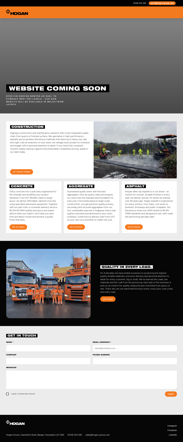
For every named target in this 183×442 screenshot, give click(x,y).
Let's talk (108, 299)
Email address (102, 342)
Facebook (172, 430)
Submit (171, 394)
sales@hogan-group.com (162, 3)
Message (11, 367)
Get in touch (18, 227)
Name (10, 342)
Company (11, 355)
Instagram (172, 425)
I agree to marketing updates (23, 394)
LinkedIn (173, 435)
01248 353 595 (139, 3)
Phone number (101, 355)
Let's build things (21, 172)
